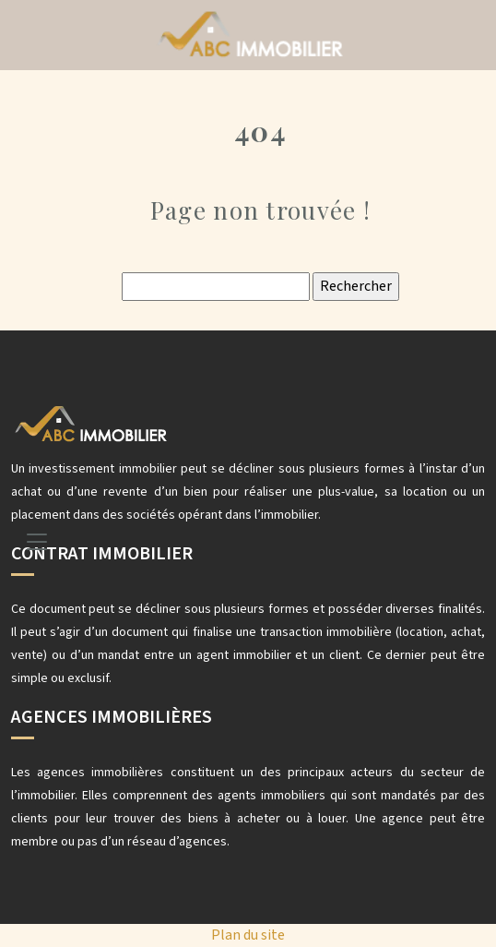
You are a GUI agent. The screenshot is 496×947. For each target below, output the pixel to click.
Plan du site (248, 935)
